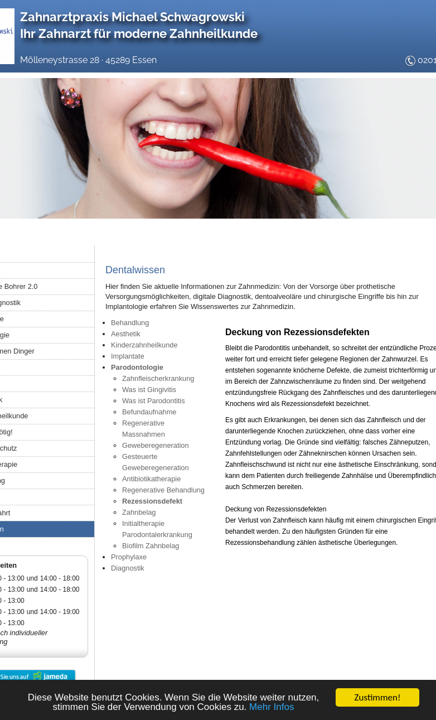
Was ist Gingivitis (149, 389)
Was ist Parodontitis (153, 401)
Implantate (127, 356)
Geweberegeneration (155, 445)
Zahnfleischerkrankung (158, 378)
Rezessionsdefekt (152, 501)
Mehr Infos (271, 707)
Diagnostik (127, 568)
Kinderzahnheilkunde (144, 345)
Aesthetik (126, 334)
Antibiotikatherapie (151, 479)
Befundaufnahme (149, 412)
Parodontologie (137, 367)
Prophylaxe (129, 557)
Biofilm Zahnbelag (150, 546)
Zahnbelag (139, 512)
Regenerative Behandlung (163, 490)
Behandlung (130, 322)
